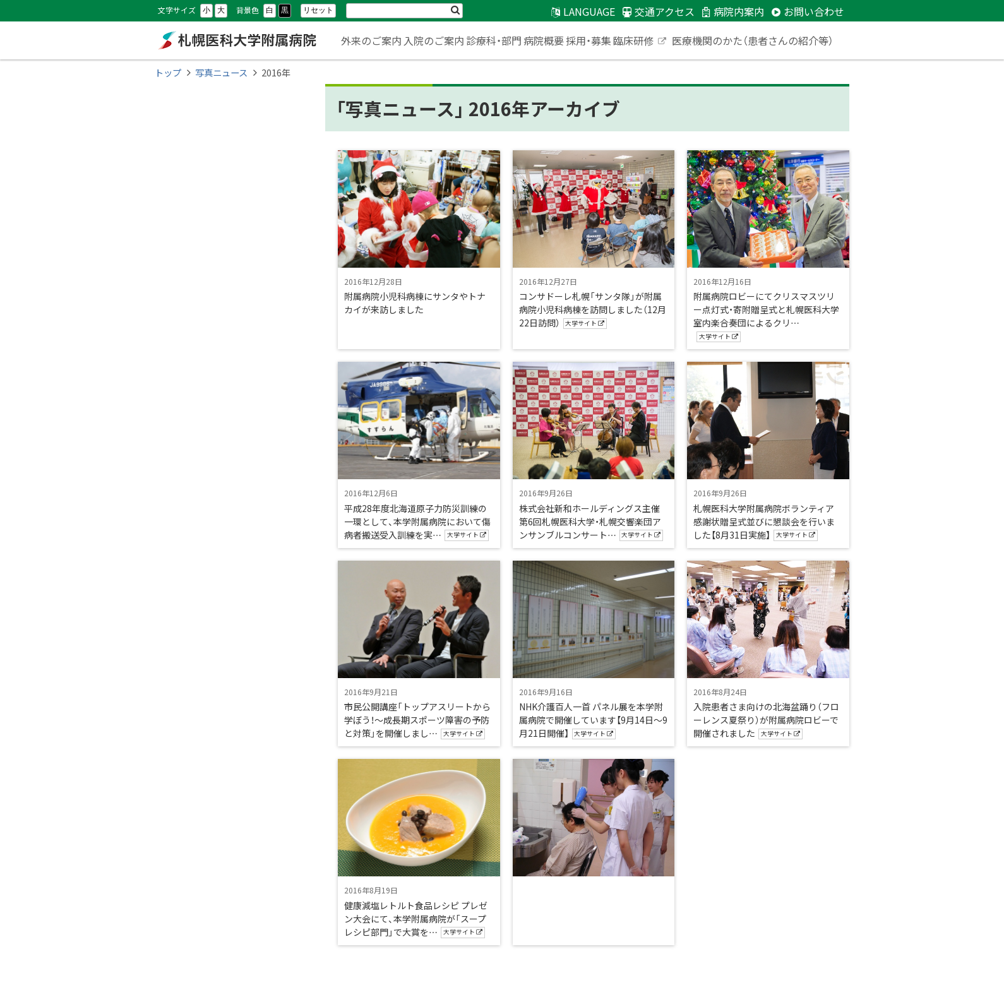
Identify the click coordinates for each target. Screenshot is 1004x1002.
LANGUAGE (589, 11)
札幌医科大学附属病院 (237, 40)
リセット (318, 10)
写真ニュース (221, 73)
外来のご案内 (371, 40)
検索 (455, 11)
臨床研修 (640, 42)
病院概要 (543, 40)
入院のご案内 (433, 40)
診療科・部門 (494, 40)
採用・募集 (588, 40)
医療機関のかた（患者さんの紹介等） (753, 40)
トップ (168, 73)
